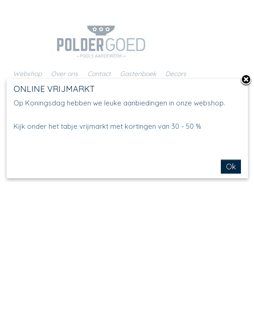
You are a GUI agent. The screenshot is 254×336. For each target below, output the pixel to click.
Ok (231, 166)
